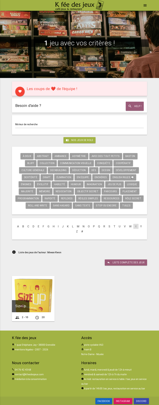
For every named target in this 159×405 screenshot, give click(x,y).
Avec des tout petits (106, 156)
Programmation (28, 198)
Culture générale (32, 170)
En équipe (83, 177)
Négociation (64, 191)
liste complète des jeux (126, 262)
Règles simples (88, 198)
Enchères (101, 177)
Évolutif (42, 184)
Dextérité (30, 177)
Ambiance (60, 156)
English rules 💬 (123, 177)
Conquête (103, 163)
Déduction (79, 170)
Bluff (30, 163)
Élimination (64, 177)
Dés (94, 170)
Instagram (123, 401)
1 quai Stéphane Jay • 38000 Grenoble (35, 344)
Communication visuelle (76, 163)
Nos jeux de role (79, 140)
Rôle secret (133, 198)
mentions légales (24, 349)
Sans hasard (61, 205)
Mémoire (44, 191)
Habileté (59, 184)
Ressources (112, 198)
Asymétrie (79, 156)
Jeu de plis (114, 184)
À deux (27, 156)
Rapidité (50, 198)
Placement (130, 191)
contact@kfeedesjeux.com (29, 374)
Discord (141, 401)
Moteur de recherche (26, 124)
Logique (132, 184)
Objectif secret (88, 191)
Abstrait (43, 156)
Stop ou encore (106, 205)
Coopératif (123, 163)
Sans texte (82, 205)
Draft (47, 177)
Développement (126, 170)
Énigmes (26, 184)
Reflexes (67, 198)
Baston (130, 156)
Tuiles (126, 205)
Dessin (106, 170)
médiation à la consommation (31, 379)
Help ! (134, 106)
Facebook (104, 401)
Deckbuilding (58, 170)
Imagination (94, 184)
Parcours (110, 191)
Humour (76, 184)
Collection (47, 163)
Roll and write (37, 205)
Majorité (27, 191)
